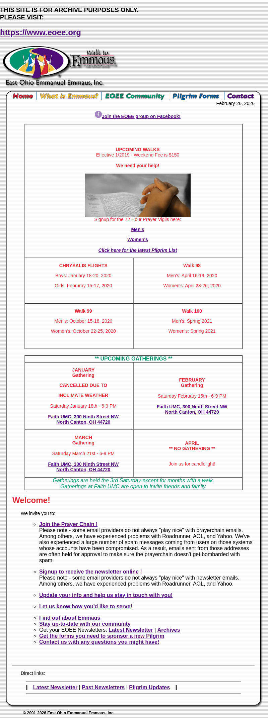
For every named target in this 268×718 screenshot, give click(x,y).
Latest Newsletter (131, 630)
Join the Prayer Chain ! (68, 524)
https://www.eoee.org (40, 32)
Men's (137, 229)
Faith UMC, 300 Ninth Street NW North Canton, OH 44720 (83, 419)
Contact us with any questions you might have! (99, 642)
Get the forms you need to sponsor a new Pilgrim (101, 636)
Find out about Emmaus (69, 618)
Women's (137, 239)
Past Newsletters (103, 687)
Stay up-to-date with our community (85, 624)
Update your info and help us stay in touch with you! (106, 595)
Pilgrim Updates (149, 687)
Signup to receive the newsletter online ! (90, 572)
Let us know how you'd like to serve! (85, 606)
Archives (168, 630)
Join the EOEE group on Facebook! (138, 116)
